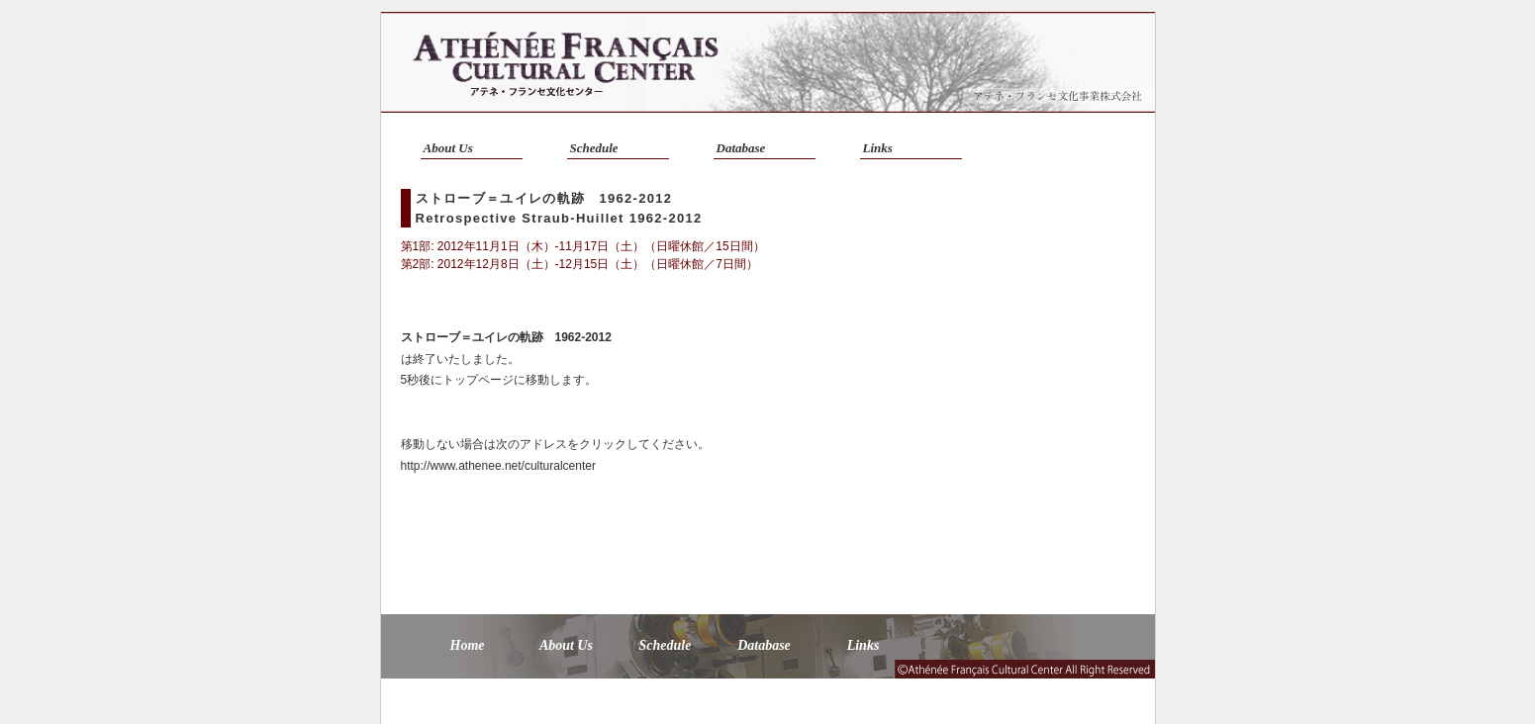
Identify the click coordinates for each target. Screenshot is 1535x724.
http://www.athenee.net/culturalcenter (498, 466)
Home (467, 645)
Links (878, 147)
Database (741, 147)
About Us (448, 147)
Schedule (594, 147)
